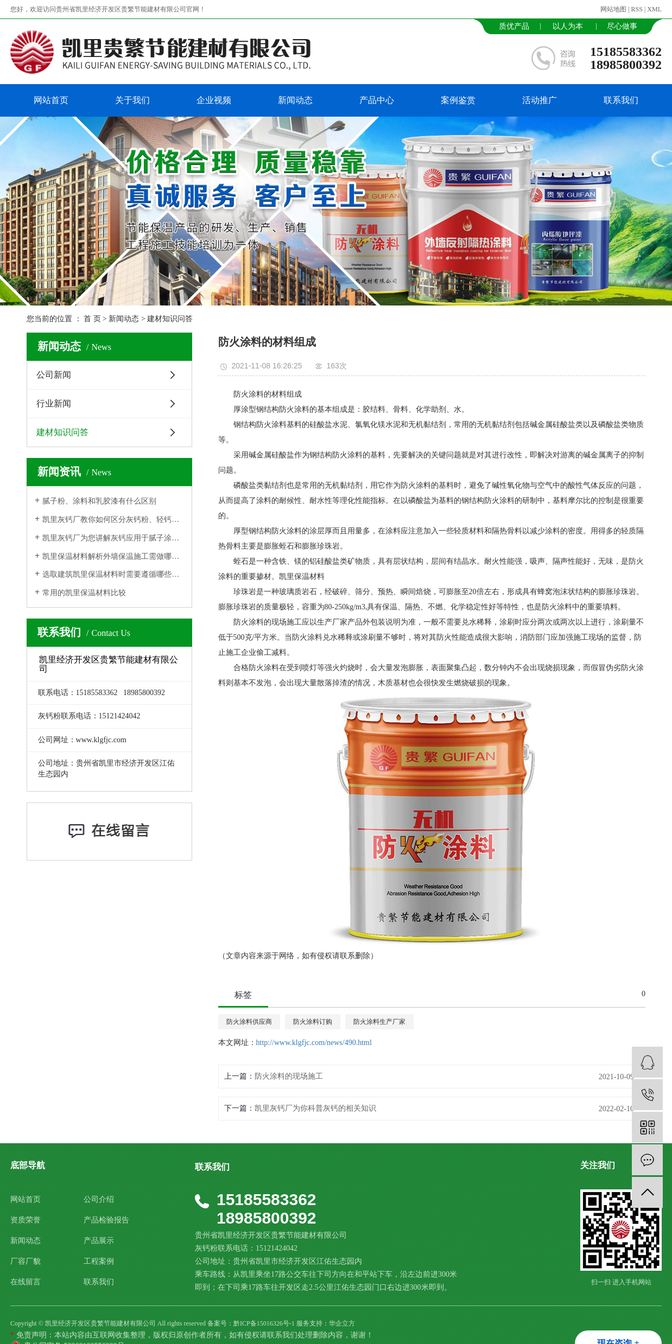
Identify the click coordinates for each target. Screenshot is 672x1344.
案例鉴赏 (458, 100)
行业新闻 (53, 403)
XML (654, 9)
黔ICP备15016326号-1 (264, 1323)
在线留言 (25, 1282)
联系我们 (621, 100)
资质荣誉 (25, 1220)
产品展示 (99, 1241)
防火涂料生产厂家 (379, 1021)
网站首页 (51, 100)
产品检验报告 (106, 1220)
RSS (637, 9)
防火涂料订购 (312, 1021)
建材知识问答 (170, 319)
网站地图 (613, 9)
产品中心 (376, 100)
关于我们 (132, 100)
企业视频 (213, 100)
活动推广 (539, 100)
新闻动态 (295, 100)
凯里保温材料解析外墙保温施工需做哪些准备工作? (113, 556)
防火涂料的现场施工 (289, 1076)
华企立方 (342, 1323)
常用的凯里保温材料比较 (84, 593)
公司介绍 (99, 1199)
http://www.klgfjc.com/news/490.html (314, 1043)
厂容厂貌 (25, 1261)
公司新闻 (53, 374)
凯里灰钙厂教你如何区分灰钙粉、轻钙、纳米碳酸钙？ (113, 519)
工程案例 (99, 1261)
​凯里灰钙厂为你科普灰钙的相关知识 (315, 1108)
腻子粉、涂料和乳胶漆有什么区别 (99, 501)
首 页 (92, 319)
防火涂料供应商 (249, 1021)
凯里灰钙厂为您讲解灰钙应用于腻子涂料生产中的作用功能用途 (113, 538)
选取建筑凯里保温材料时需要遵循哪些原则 (113, 574)
